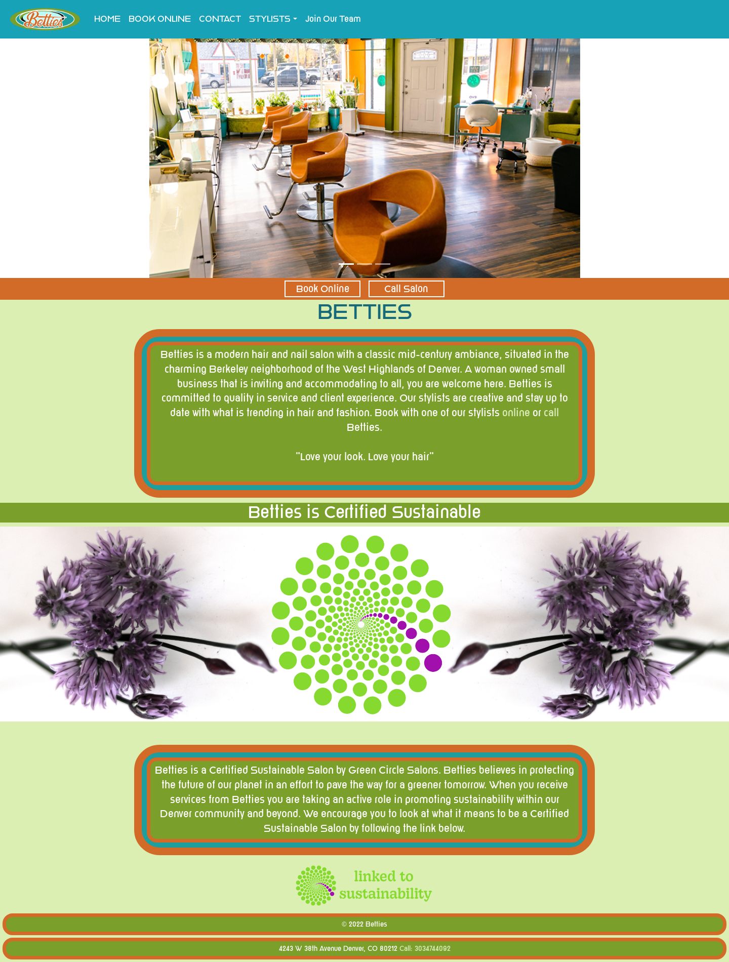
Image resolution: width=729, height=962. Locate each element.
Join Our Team (333, 19)
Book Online (322, 289)
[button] (54, 156)
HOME (107, 19)
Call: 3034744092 (425, 948)
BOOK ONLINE (162, 18)
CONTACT (220, 19)
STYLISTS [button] (270, 19)
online (516, 413)
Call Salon (406, 289)
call (551, 413)
